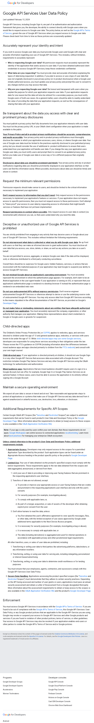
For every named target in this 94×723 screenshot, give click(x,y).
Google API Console (56, 682)
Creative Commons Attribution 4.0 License (69, 634)
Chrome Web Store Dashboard (60, 705)
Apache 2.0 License (36, 636)
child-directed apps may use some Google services (59, 338)
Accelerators (8, 690)
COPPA (46, 333)
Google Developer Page (80, 591)
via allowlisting (71, 433)
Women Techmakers (11, 694)
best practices (15, 436)
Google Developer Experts (13, 686)
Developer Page (10, 303)
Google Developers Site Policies (69, 636)
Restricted (53, 415)
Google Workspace (17, 433)
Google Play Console (56, 690)
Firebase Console (55, 694)
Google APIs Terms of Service (69, 606)
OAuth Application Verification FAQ (37, 424)
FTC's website (69, 347)
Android (6, 721)
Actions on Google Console (58, 697)
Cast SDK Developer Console (59, 701)
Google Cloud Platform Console (60, 686)
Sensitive (41, 415)
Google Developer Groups (12, 682)
